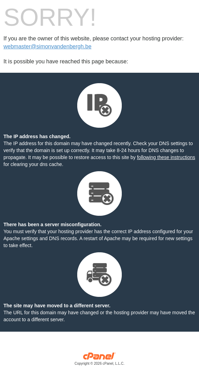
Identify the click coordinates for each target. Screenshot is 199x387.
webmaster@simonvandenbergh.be (47, 46)
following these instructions (166, 157)
